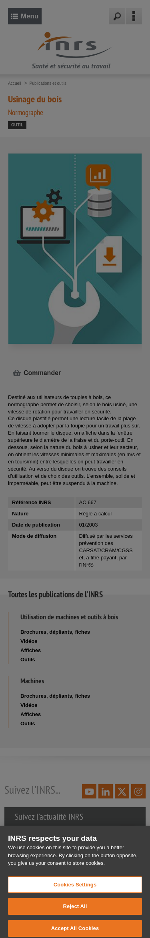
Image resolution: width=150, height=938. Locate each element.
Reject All (75, 909)
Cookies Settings (75, 887)
